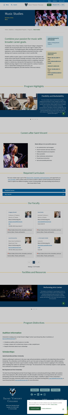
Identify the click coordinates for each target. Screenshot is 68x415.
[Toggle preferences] (47, 408)
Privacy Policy (54, 404)
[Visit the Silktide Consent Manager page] (63, 409)
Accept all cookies (35, 408)
